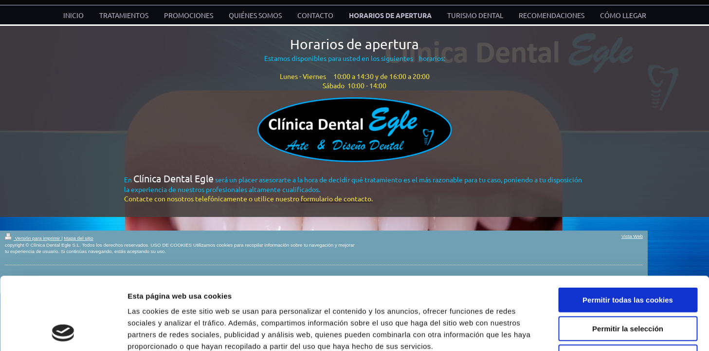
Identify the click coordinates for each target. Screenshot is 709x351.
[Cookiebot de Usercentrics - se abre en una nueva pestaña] (63, 332)
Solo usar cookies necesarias (628, 289)
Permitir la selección (627, 260)
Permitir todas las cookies (627, 232)
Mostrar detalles (522, 332)
